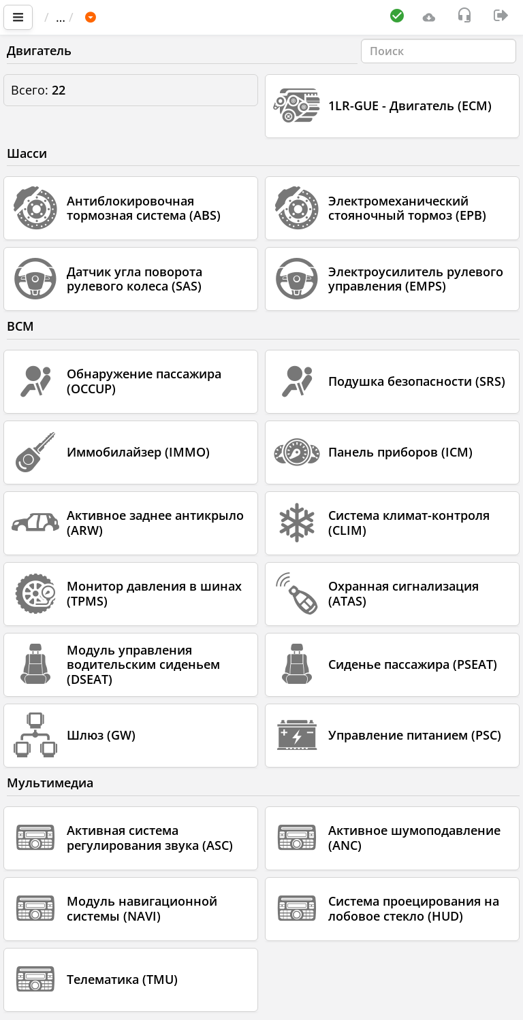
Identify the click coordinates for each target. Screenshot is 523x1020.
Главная (74, 17)
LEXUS (235, 17)
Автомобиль (163, 17)
